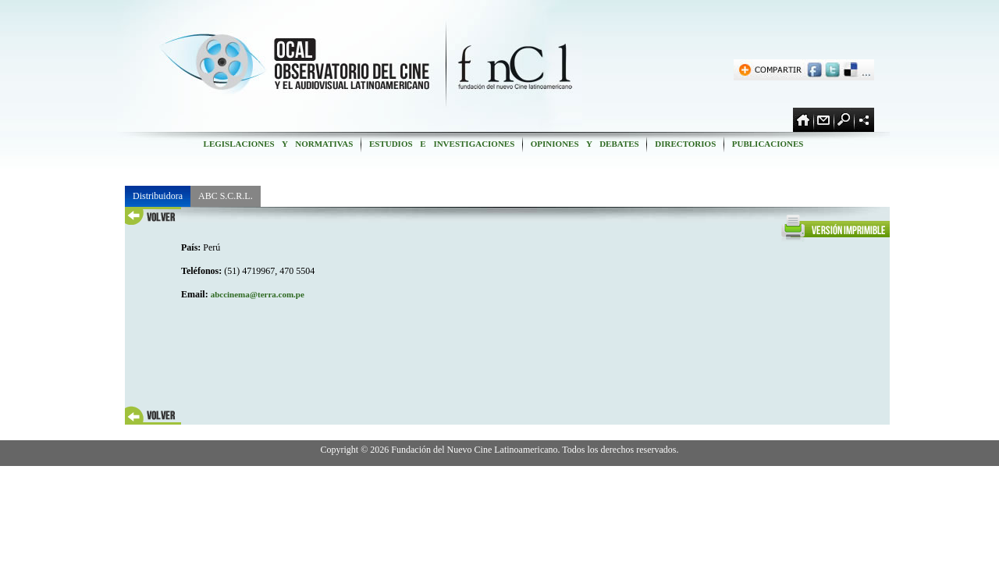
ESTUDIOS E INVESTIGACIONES (441, 143)
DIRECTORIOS (685, 143)
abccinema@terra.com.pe (257, 294)
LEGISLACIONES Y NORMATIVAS (278, 143)
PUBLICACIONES (767, 143)
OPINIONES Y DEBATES (584, 143)
